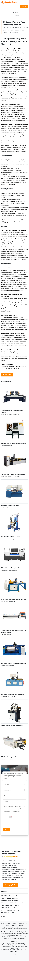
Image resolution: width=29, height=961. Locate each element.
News (3, 916)
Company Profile (10, 885)
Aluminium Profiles (17, 935)
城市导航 (20, 928)
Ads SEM (21, 925)
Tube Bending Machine (9, 898)
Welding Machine (7, 912)
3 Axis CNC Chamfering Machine (10, 568)
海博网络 (14, 923)
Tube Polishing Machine (10, 907)
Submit (7, 829)
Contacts (3, 928)
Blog (26, 927)
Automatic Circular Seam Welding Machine (13, 663)
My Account (9, 928)
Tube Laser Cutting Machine (12, 903)
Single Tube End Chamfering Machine (12, 725)
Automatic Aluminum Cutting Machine (12, 694)
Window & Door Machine (10, 910)
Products (4, 891)
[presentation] (14, 823)
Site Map (15, 928)
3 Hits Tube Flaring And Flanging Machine (13, 599)
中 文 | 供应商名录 (5, 923)
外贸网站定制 (20, 923)
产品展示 (25, 928)
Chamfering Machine (9, 896)
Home (11, 15)
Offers (22, 927)
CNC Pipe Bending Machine (9, 757)
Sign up (24, 6)
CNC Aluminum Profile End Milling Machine (13, 443)
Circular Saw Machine (9, 900)
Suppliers (18, 927)
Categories (12, 927)
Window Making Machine (21, 932)
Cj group (17, 15)
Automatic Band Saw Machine (10, 505)
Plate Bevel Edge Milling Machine (11, 537)
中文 (14, 930)
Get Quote (7, 375)
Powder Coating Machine (7, 933)
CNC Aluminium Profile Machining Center (13, 474)
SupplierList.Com (12, 949)
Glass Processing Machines (7, 932)
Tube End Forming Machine (11, 905)
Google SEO (14, 925)
